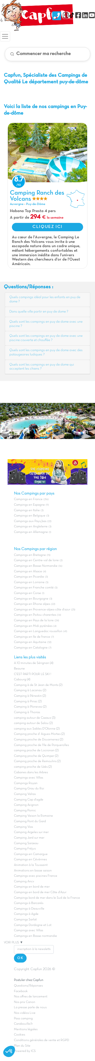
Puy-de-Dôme (35, 204)
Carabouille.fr (23, 1023)
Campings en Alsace (28, 571)
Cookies (19, 1034)
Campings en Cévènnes (30, 859)
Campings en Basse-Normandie (36, 565)
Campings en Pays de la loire (34, 620)
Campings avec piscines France (35, 875)
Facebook (21, 991)
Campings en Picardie (29, 576)
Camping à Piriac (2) (28, 701)
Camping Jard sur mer (29, 837)
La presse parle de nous (30, 1007)
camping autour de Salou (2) (33, 723)
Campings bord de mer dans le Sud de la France (47, 897)
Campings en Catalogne (31, 647)
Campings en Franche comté (34, 587)
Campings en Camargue (31, 854)
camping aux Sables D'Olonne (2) (37, 728)
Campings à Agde (26, 914)
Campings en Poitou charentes (35, 614)
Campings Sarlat (25, 919)
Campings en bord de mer (32, 886)
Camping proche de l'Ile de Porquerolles (41, 745)
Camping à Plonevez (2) (30, 706)
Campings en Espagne (29, 504)
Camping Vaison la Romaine (33, 815)
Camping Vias (23, 827)
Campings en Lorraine (29, 582)
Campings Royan (25, 783)
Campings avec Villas (28, 777)
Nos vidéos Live (24, 1013)
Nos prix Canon (24, 1002)
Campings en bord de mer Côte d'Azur (40, 892)
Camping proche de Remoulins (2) (37, 761)
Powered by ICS (25, 1051)
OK (20, 958)
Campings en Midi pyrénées (33, 626)
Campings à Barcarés (28, 903)
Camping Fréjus (25, 848)
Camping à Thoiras (27, 712)
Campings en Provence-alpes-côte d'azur (42, 609)
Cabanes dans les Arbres (31, 772)
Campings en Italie (27, 510)
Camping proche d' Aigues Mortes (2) (39, 734)
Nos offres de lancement (30, 996)
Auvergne (17, 204)
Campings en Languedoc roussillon (38, 631)
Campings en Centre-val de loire (36, 560)
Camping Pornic (25, 810)
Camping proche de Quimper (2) (36, 756)
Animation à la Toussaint (31, 865)
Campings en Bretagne (30, 555)
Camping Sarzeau (26, 843)
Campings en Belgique (29, 515)
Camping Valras (25, 794)
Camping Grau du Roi (29, 788)
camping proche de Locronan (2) (36, 750)
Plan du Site (22, 1045)
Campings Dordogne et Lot (32, 925)
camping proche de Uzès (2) (33, 766)
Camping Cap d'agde (28, 799)
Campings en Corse (27, 593)
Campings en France (28, 499)
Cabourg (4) (22, 679)
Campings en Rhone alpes (32, 604)
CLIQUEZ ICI (47, 227)
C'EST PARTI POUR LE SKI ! (32, 674)
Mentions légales (25, 1029)
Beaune (19, 668)
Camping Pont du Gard (30, 821)
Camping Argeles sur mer (31, 832)
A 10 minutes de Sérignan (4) (33, 663)
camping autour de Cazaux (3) (34, 717)
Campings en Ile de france (32, 636)
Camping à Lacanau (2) (30, 690)
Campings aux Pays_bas (30, 521)
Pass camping (23, 1018)
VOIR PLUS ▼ (13, 942)
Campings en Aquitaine (30, 642)
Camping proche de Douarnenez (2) (38, 739)
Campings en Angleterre (31, 526)
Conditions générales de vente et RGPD (41, 1040)
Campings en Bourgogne (31, 598)
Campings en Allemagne (31, 532)
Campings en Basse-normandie (35, 936)
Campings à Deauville (29, 908)
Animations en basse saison (33, 870)
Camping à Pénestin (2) (30, 695)
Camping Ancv (24, 881)
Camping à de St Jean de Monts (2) (38, 685)
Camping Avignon (26, 805)
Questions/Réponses (28, 985)
